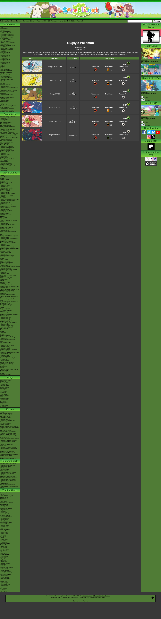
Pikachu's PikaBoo (5, 468)
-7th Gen (2, 83)
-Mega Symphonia (5, 563)
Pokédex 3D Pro (4, 273)
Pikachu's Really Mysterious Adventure (8, 481)
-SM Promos (3, 550)
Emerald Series (4, 395)
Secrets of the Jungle (6, 455)
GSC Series (3, 391)
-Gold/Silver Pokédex (6, 33)
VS (73, 66)
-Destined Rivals (4, 514)
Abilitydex (3, 68)
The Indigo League (5, 121)
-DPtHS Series (4, 539)
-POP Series (3, 553)
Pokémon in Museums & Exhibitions (7, 92)
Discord (32, 21)
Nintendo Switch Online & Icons (9, 369)
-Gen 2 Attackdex (5, 54)
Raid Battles (3, 501)
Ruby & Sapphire (5, 309)
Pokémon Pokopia (5, 184)
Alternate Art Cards (5, 500)
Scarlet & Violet (4, 179)
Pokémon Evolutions (6, 149)
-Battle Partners (4, 570)
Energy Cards (4, 498)
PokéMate (3, 330)
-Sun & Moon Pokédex (6, 40)
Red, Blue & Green (5, 342)
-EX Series (3, 540)
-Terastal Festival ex (5, 571)
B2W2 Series (4, 402)
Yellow (2, 344)
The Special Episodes (6, 140)
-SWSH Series (4, 533)
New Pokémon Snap (6, 212)
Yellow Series (4, 390)
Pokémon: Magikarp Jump (7, 224)
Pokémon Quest (4, 230)
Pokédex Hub (41, 21)
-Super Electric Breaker (6, 573)
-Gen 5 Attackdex (5, 58)
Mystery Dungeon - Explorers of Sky (9, 296)
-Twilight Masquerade (6, 522)
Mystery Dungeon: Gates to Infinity (10, 266)
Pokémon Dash (4, 316)
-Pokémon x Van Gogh (6, 94)
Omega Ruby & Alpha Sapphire (9, 236)
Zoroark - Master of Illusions (8, 434)
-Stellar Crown (4, 519)
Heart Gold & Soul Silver (7, 285)
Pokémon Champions (6, 182)
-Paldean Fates (4, 525)
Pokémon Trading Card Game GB (9, 352)
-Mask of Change (5, 578)
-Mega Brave (3, 561)
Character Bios (4, 119)
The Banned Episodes (6, 142)
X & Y (1, 234)
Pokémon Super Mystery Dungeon (10, 248)
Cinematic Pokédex (5, 75)
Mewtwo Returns (5, 419)
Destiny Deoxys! (4, 424)
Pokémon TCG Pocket (6, 195)
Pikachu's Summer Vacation (8, 463)
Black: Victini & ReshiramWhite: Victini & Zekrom (9, 436)
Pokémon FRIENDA (5, 374)
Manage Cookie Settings (101, 596)
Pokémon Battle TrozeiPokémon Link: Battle (9, 239)
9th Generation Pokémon (7, 108)
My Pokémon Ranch (6, 304)
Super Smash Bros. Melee (7, 339)
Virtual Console (4, 360)
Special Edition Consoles (7, 362)
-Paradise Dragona (5, 574)
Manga (10, 377)
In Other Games (4, 359)
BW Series (3, 401)
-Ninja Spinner (4, 556)
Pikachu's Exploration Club (7, 476)
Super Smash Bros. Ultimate (8, 231)
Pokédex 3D (3, 272)
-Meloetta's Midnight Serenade (8, 440)
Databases (10, 24)
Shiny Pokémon (4, 143)
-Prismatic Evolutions (6, 517)
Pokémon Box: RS (5, 318)
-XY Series (3, 536)
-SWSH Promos (4, 549)
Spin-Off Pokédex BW (6, 72)
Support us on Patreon (80, 601)
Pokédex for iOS (4, 279)
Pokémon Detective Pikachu (8, 458)
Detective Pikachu (5, 228)
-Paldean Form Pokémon (7, 111)
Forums (18, 21)
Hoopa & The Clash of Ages (8, 447)
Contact (26, 21)
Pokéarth (80, 21)
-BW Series (3, 538)
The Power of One (5, 416)
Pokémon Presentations (7, 97)
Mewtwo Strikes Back (6, 415)
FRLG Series (3, 394)
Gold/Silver (3, 332)
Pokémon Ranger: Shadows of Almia (8, 299)
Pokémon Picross (5, 250)
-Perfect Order (4, 505)
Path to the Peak (5, 154)
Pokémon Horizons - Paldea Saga (9, 138)
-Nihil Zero (3, 557)
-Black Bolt (3, 511)
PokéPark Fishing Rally (6, 327)
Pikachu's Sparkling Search (7, 479)
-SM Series (3, 535)
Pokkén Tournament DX (6, 227)
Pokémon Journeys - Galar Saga (9, 133)
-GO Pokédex (4, 47)
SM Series (3, 406)
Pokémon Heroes (5, 422)
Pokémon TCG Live (5, 214)
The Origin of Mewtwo (6, 413)
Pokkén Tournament (5, 252)
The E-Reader (4, 328)
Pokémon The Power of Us (7, 453)
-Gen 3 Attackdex (5, 55)
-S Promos (3, 590)
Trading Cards (10, 490)
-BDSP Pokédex (4, 44)
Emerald (2, 311)
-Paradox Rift (4, 526)
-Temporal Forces (5, 524)
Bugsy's (55, 67)
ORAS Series (4, 405)
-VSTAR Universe (5, 584)
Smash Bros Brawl (5, 306)
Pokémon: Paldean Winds (7, 152)
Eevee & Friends (5, 483)
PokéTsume (3, 170)
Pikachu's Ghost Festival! (7, 473)
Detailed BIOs (4, 384)
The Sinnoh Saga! (5, 128)
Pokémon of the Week (6, 79)
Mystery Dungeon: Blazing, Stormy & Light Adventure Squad (10, 289)
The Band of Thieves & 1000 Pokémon (8, 243)
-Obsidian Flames (5, 529)
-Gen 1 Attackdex (5, 52)
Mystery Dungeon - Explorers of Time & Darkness (9, 302)
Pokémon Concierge (6, 163)
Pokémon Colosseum (6, 313)
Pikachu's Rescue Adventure (8, 465)
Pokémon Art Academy (6, 241)
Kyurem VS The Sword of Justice (9, 438)
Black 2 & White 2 (5, 261)
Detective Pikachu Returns (7, 193)
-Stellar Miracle (4, 575)
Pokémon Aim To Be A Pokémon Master (9, 135)
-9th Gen (2, 80)
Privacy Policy (87, 596)
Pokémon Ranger (5, 321)
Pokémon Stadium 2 (6, 335)
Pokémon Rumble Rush (6, 226)
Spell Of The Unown (5, 417)
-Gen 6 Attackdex (5, 59)
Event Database (4, 107)
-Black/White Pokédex (6, 37)
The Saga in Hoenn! (5, 125)
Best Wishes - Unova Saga (7, 129)
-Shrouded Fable (5, 521)
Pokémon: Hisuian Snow (7, 150)
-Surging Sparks (4, 518)
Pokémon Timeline (5, 84)
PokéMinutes (3, 156)
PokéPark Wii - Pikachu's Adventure (7, 292)
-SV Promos (3, 547)
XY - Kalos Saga (4, 131)
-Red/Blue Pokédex (5, 31)
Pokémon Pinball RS (6, 320)
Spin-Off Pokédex (5, 69)
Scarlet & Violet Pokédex (66, 21)
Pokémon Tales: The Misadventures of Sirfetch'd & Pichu (8, 166)
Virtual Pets (3, 366)
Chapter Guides (4, 385)
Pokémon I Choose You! (7, 451)
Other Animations (5, 160)
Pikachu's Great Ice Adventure (8, 477)
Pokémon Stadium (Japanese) (8, 349)
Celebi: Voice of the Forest (7, 420)
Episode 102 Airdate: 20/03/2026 (148, 119)
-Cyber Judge (4, 582)
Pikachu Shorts (10, 461)
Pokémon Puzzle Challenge (8, 337)
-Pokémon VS (4, 585)
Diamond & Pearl (5, 282)
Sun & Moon (3, 217)
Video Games (10, 173)
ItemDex (2, 65)
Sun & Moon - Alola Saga (7, 132)
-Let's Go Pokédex (5, 41)
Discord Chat (3, 104)
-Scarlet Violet (4, 532)
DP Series (3, 397)
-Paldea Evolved (4, 531)
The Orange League (6, 122)
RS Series (3, 392)
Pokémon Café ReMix (6, 188)
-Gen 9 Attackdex (5, 63)
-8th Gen (2, 82)
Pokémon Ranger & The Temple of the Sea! (10, 428)
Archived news (4, 28)
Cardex (2, 73)
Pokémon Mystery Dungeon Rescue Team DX (8, 207)
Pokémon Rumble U (6, 265)
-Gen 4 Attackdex (5, 56)
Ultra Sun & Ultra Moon (6, 219)
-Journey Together (5, 515)
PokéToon (3, 153)
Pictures (145, 100)
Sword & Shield (4, 198)
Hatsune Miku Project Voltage (8, 90)
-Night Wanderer (4, 577)
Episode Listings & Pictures (7, 116)
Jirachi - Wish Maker (6, 423)
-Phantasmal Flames (6, 508)
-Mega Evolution (4, 509)
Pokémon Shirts (4, 100)
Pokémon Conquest (5, 268)
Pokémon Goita (4, 372)
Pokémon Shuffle (5, 245)
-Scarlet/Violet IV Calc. (6, 77)
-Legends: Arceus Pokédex (7, 45)
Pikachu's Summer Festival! (8, 472)
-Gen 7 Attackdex (5, 61)
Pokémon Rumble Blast (6, 271)
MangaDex (3, 381)
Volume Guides (4, 387)
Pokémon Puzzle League (7, 345)
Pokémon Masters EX (6, 189)
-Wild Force (3, 581)
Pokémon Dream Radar (6, 262)
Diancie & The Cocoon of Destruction (7, 445)
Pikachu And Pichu (5, 466)
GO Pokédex (52, 21)
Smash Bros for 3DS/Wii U (7, 255)
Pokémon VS (80, 49)
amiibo (2, 367)
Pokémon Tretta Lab (6, 264)
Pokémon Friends (5, 185)
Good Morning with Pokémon (8, 159)
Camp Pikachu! (4, 469)
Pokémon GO (4, 186)
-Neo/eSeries (4, 542)
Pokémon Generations (6, 146)
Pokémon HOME (5, 202)
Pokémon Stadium (5, 351)
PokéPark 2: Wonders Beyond (8, 269)
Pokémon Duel (4, 254)
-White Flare (3, 512)
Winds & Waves (4, 177)
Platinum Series (4, 398)
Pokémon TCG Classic (6, 502)
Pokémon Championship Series (9, 87)
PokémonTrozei (4, 324)
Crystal (2, 334)
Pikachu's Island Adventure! (8, 475)
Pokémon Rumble (5, 287)
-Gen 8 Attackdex (5, 62)
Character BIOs (4, 383)
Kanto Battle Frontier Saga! (7, 126)
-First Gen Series (5, 543)
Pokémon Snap (4, 346)
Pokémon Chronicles (6, 139)
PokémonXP (3, 89)
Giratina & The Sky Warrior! (8, 431)
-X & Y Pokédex (4, 38)
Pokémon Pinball (5, 348)
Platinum (2, 283)
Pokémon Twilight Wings (7, 147)
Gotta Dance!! (4, 470)
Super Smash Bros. (5, 353)
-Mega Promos (4, 546)
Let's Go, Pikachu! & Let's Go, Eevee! (8, 221)
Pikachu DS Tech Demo (6, 325)
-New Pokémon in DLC (6, 110)
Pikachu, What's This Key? (7, 485)
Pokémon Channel (5, 317)
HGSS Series (4, 399)
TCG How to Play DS (6, 278)
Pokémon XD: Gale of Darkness (9, 314)
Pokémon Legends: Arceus (7, 200)
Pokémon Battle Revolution (7, 294)
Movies (10, 409)
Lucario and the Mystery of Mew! (9, 426)
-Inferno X (3, 560)
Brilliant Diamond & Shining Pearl (9, 199)
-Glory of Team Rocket (6, 567)
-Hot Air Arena (4, 568)
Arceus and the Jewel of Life (8, 433)
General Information (5, 380)
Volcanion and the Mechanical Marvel (8, 449)
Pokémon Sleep (4, 192)
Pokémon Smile (4, 209)
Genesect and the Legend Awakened (7, 442)
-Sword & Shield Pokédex (7, 42)
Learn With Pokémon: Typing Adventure (8, 275)
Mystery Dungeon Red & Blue (8, 323)
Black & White (4, 259)
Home (13, 21)
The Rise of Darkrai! (5, 430)
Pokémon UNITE (5, 191)
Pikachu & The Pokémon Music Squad (9, 487)
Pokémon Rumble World (7, 247)
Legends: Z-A (4, 181)
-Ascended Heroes (5, 507)
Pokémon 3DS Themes (6, 363)
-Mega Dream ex (5, 559)
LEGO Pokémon (4, 99)
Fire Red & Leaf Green (6, 310)
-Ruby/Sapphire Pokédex (7, 34)
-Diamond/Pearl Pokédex (7, 35)
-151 (1, 528)
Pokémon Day (4, 96)
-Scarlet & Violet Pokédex (7, 48)
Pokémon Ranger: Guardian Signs (9, 286)
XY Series (3, 404)
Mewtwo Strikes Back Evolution (9, 454)
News (1, 27)
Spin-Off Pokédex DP (6, 70)
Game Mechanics (5, 76)
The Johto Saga (4, 124)
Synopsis (144, 122)
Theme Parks (4, 101)
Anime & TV (10, 114)
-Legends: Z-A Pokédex (6, 49)
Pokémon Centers (5, 86)
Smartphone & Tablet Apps (7, 365)
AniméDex (3, 118)
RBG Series (3, 388)
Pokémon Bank (4, 237)
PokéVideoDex (4, 157)
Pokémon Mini (4, 338)
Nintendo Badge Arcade (6, 257)
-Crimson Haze (4, 580)
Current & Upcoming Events (8, 106)
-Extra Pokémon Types (6, 495)
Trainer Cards (4, 497)
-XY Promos (3, 552)
